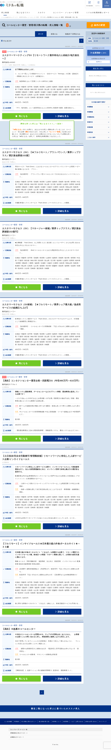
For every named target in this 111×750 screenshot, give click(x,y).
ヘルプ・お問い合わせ (77, 721)
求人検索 (5, 12)
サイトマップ (103, 721)
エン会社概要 (8, 721)
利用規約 (16, 721)
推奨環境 (65, 721)
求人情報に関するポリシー (29, 721)
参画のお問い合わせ (91, 721)
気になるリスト (23, 12)
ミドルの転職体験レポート (98, 12)
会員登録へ (99, 53)
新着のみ (54, 34)
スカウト (42, 12)
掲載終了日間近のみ (72, 34)
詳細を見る (63, 116)
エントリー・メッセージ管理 (66, 12)
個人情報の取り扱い (44, 721)
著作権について (56, 721)
